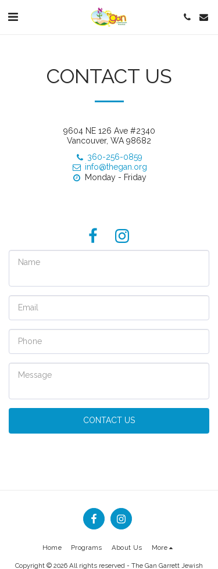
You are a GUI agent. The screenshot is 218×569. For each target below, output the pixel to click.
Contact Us (109, 420)
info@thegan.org (109, 166)
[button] (13, 17)
